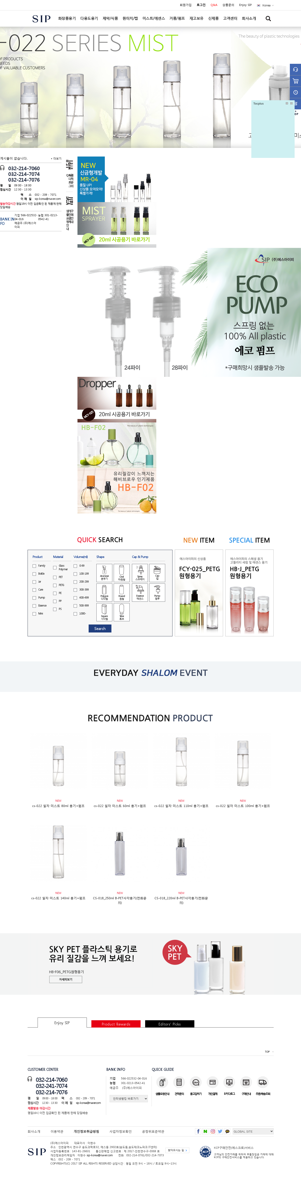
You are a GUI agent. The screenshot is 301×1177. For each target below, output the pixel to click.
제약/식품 (110, 18)
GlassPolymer (63, 567)
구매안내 (72, 216)
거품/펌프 (177, 18)
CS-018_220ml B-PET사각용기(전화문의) (181, 900)
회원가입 (186, 5)
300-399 (84, 589)
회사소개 (249, 18)
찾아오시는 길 (176, 1150)
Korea (266, 5)
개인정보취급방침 (86, 1131)
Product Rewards (116, 1024)
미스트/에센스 (153, 18)
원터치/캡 (130, 18)
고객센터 (230, 18)
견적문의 (72, 180)
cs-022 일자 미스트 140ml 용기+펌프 (58, 898)
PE (60, 593)
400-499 (84, 597)
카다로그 (69, 180)
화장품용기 (67, 18)
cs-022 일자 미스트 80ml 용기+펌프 (58, 806)
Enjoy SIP (245, 5)
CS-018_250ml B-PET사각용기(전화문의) (120, 900)
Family (41, 565)
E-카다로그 (229, 1093)
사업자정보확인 (120, 1131)
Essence (42, 605)
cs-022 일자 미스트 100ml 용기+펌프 (243, 806)
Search (99, 628)
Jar (39, 581)
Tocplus (258, 103)
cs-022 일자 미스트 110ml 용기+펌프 (181, 806)
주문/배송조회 (263, 1093)
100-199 (84, 573)
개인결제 (69, 216)
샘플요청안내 (67, 220)
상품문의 (228, 5)
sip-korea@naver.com (48, 198)
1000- (82, 613)
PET (61, 577)
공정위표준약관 (153, 1131)
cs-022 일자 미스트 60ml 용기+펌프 (120, 806)
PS (60, 609)
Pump (41, 597)
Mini (40, 613)
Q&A (214, 5)
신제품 (213, 18)
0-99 (82, 565)
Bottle (41, 573)
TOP (267, 1051)
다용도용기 (89, 18)
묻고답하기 (195, 1093)
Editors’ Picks (170, 1024)
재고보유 (196, 18)
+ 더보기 (56, 158)
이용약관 (57, 1131)
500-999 (84, 605)
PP (60, 601)
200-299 (84, 581)
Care (40, 589)
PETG (61, 585)
